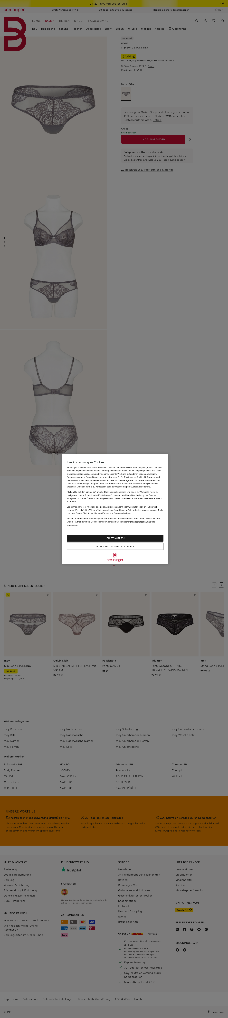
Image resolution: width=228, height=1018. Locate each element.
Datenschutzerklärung (140, 522)
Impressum (72, 525)
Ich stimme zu (115, 538)
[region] (115, 509)
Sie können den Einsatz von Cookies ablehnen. (107, 513)
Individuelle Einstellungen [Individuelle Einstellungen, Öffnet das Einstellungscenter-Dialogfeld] (115, 546)
